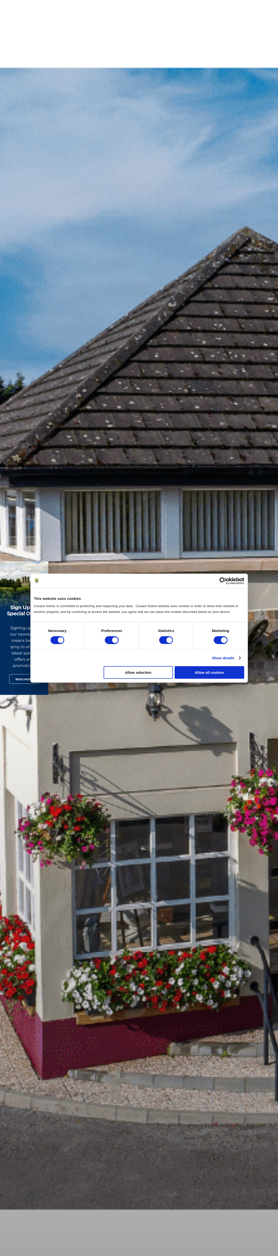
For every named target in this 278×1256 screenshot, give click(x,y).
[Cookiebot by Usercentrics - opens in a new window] (223, 580)
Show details (223, 658)
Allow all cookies (209, 672)
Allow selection (138, 672)
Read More (24, 679)
